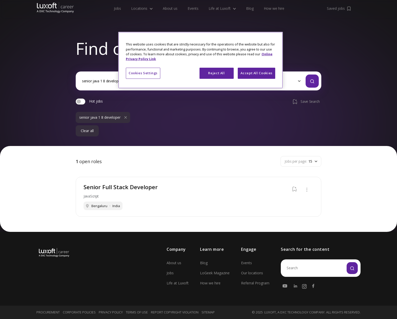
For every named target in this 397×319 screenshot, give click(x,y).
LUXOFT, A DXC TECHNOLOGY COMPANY (294, 312)
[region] (200, 60)
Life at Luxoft (178, 283)
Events (246, 262)
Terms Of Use (137, 312)
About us (174, 262)
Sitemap (208, 312)
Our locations (252, 273)
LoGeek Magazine (215, 273)
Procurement (48, 312)
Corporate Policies (79, 312)
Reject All (216, 73)
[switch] (80, 102)
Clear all (87, 131)
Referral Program (255, 283)
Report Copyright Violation (174, 312)
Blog (204, 262)
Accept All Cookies (256, 73)
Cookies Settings (143, 73)
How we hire (210, 283)
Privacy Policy (111, 312)
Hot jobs (96, 101)
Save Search (306, 102)
